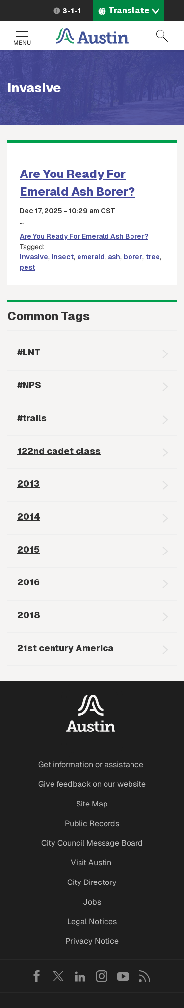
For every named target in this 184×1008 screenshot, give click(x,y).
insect (63, 256)
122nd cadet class (59, 450)
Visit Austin (91, 862)
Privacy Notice (92, 941)
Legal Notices (92, 921)
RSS (145, 976)
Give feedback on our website (92, 784)
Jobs (92, 902)
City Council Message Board (92, 843)
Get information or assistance (90, 764)
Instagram (101, 976)
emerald (91, 256)
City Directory (92, 882)
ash (114, 256)
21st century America (65, 648)
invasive (34, 256)
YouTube (123, 976)
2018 (28, 615)
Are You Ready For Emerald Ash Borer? (84, 236)
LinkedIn (80, 976)
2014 (28, 516)
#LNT (29, 352)
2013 (28, 483)
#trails (32, 418)
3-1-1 (71, 10)
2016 (28, 582)
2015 (28, 549)
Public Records (92, 823)
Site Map (92, 804)
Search (162, 35)
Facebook (37, 976)
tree (153, 256)
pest (27, 267)
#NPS (29, 385)
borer (133, 256)
